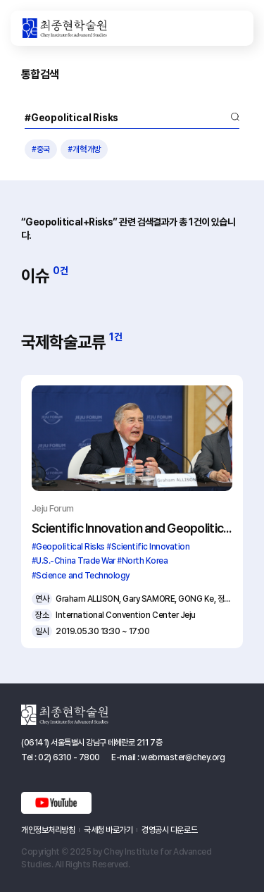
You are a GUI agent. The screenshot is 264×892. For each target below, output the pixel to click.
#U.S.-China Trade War (73, 561)
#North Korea (142, 561)
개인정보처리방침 (48, 830)
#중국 (41, 149)
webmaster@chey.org (183, 757)
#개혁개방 (84, 149)
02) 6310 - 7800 (69, 757)
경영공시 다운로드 (169, 830)
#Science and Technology (81, 576)
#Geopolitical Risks (68, 547)
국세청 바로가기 (108, 830)
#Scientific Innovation (147, 547)
